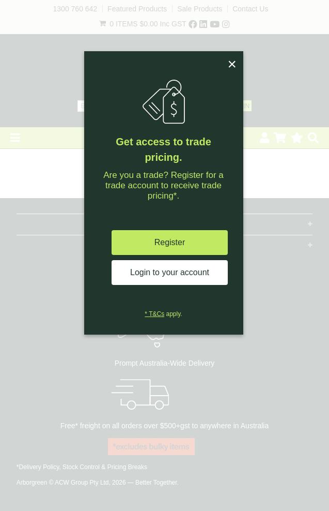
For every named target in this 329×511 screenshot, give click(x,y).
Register (169, 242)
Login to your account (169, 272)
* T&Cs (154, 314)
